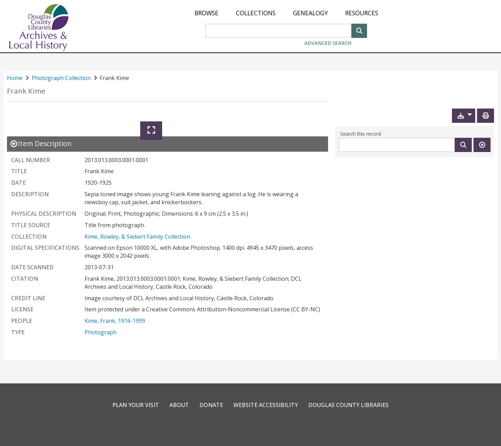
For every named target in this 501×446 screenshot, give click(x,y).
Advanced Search (327, 43)
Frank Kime (26, 91)
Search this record (360, 133)
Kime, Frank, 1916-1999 (115, 321)
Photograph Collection (61, 78)
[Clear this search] (482, 145)
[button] (463, 116)
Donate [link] (211, 405)
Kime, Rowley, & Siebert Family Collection (137, 236)
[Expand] (151, 130)
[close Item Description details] (40, 143)
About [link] (179, 405)
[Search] (359, 30)
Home (15, 78)
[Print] (485, 116)
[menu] (286, 13)
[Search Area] (278, 31)
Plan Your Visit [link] (135, 405)
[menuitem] (206, 13)
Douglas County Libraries (348, 405)
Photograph (101, 332)
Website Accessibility (265, 405)
